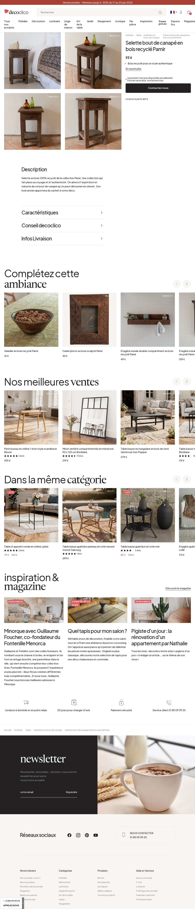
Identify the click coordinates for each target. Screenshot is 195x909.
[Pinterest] (87, 837)
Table (138, 35)
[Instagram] (78, 837)
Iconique (120, 21)
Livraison (140, 887)
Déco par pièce (27, 883)
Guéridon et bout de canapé (151, 36)
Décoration (38, 21)
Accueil (7, 744)
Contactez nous (158, 87)
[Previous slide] (177, 284)
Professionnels (28, 900)
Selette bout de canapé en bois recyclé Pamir (176, 36)
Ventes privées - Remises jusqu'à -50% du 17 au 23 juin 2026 (98, 2)
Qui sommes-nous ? (30, 878)
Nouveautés (104, 883)
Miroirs (101, 878)
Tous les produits (106, 895)
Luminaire (54, 21)
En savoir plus (133, 68)
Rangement (104, 21)
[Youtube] (96, 837)
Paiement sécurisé (145, 895)
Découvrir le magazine (178, 588)
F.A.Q (139, 883)
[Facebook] (69, 837)
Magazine (189, 21)
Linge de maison (68, 24)
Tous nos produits (9, 24)
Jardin (90, 21)
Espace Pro (175, 23)
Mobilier (23, 21)
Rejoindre (71, 799)
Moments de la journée (31, 887)
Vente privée (163, 22)
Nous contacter (144, 878)
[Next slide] (187, 284)
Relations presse (28, 895)
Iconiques (102, 887)
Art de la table (80, 24)
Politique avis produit (147, 891)
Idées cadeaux (105, 891)
